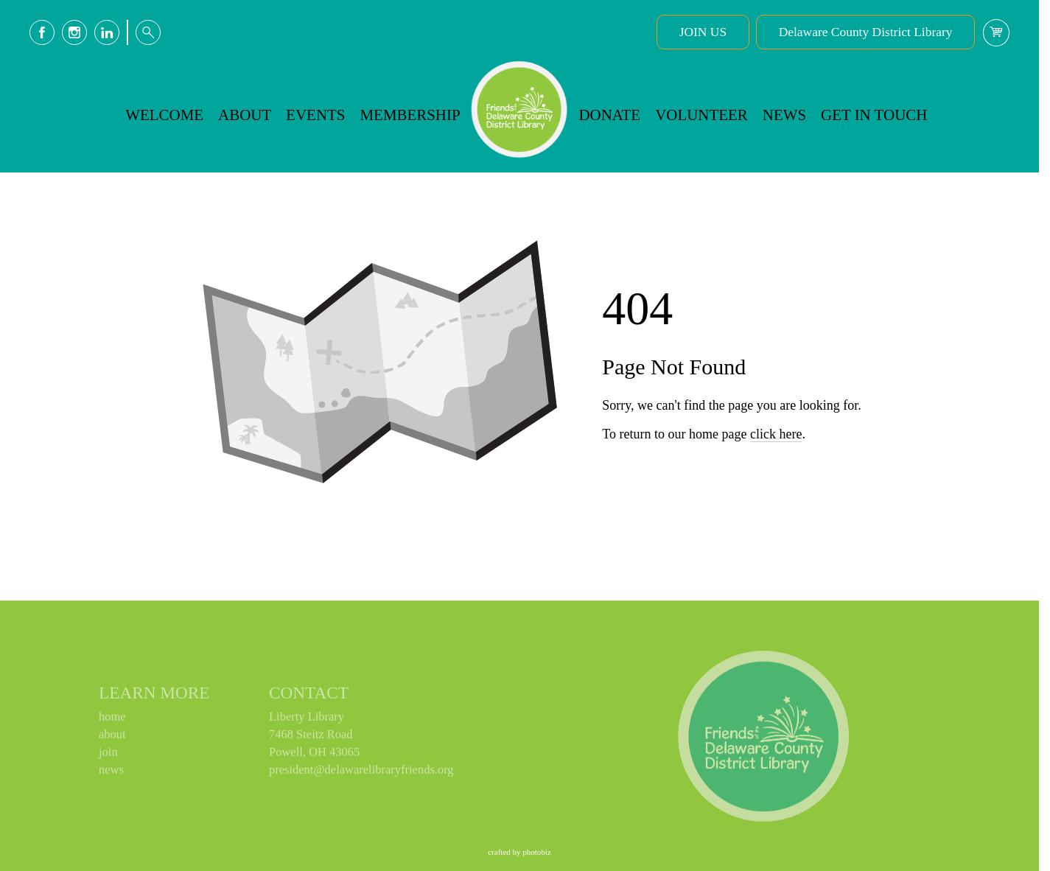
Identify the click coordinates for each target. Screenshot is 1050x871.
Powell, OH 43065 (314, 755)
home (112, 720)
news (111, 773)
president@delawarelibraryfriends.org (361, 773)
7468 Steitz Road (311, 737)
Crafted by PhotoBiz (519, 851)
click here (776, 477)
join (108, 755)
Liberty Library (306, 720)
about (112, 737)
